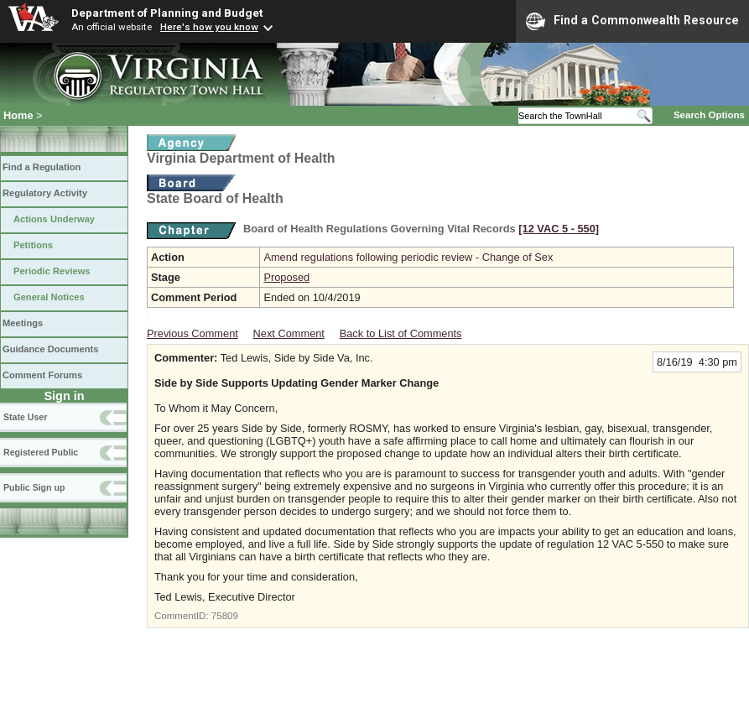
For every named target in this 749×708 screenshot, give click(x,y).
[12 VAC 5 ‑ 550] (558, 228)
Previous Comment (192, 333)
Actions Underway (54, 219)
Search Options (709, 115)
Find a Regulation (42, 167)
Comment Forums (42, 375)
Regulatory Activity (45, 193)
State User (25, 417)
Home (18, 115)
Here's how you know (209, 27)
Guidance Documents (50, 349)
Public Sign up (34, 487)
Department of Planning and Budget (167, 12)
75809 (224, 616)
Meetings (23, 323)
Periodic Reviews (52, 271)
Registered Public (40, 452)
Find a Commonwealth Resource (632, 21)
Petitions (33, 245)
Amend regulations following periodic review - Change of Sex (408, 257)
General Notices (49, 297)
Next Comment (289, 333)
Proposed (286, 277)
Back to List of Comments (401, 333)
